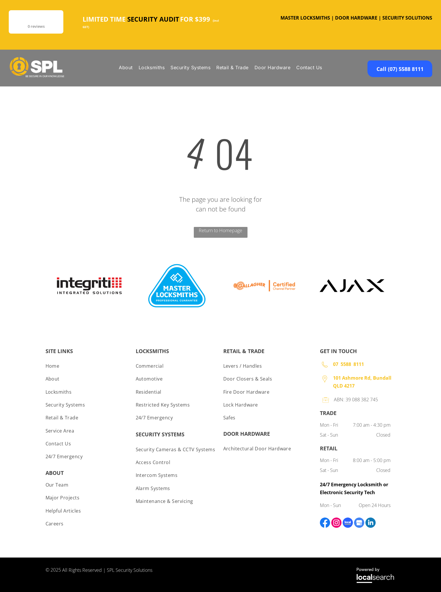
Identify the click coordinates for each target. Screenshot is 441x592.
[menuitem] (125, 67)
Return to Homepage (220, 230)
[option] (89, 286)
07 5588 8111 (348, 364)
